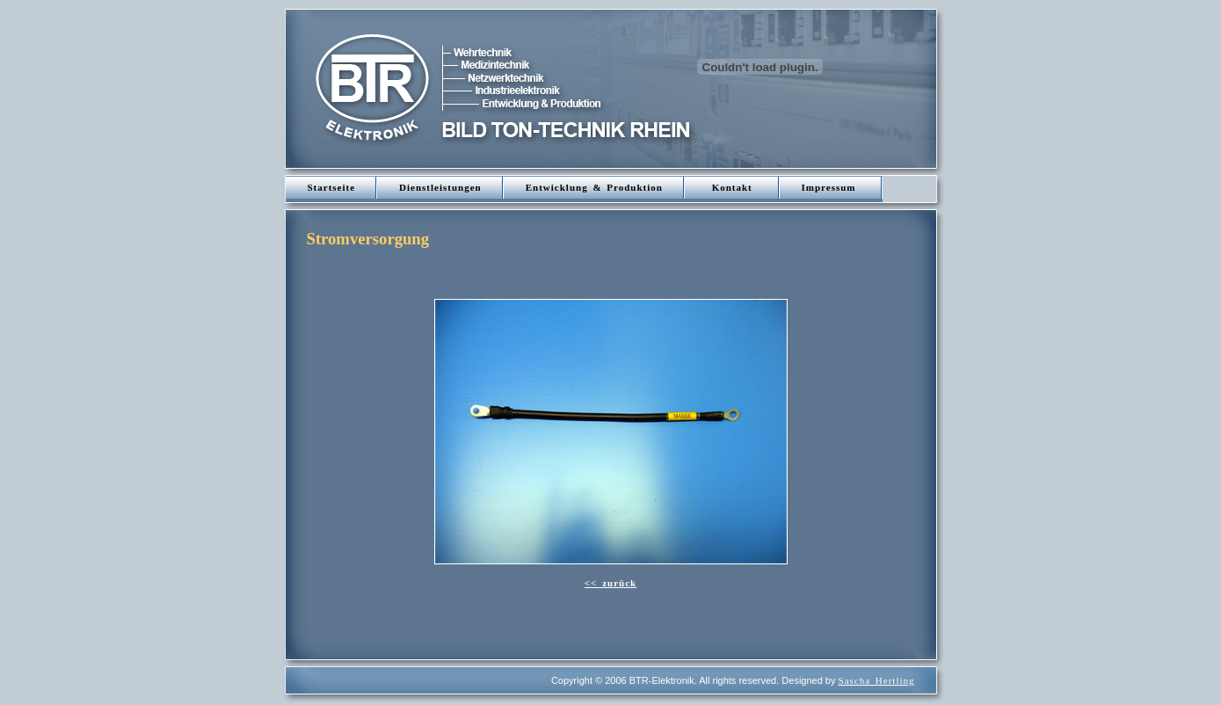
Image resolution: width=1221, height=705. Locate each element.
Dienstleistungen (440, 187)
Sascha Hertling (877, 680)
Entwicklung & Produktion (594, 187)
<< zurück (610, 583)
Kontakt (732, 187)
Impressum (831, 187)
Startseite (332, 187)
